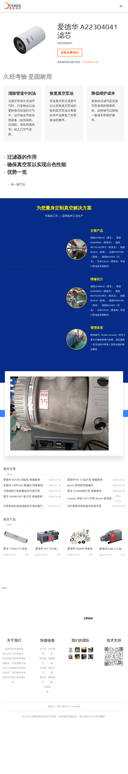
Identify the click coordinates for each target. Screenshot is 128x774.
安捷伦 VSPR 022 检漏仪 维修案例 (23, 485)
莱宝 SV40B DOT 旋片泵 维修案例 (22, 496)
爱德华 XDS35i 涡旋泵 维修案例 (21, 479)
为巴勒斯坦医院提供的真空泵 (84, 506)
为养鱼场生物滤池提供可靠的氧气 (23, 506)
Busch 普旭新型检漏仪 (80, 485)
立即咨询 (88, 618)
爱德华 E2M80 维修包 (80, 548)
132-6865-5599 (91, 62)
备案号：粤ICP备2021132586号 (64, 706)
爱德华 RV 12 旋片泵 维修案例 (84, 479)
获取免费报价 (70, 52)
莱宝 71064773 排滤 (15, 548)
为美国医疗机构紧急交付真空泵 (21, 490)
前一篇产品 (16, 184)
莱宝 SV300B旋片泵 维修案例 (84, 490)
